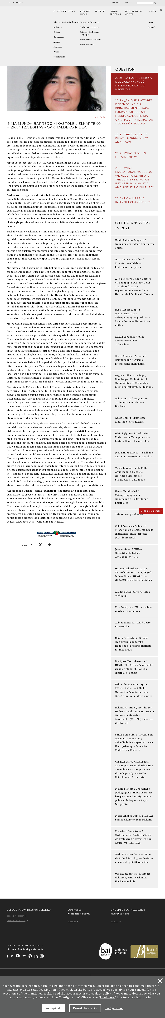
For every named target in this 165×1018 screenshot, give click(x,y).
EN (21, 3)
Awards (56, 42)
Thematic (85, 14)
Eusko (64, 11)
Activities (57, 27)
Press (56, 52)
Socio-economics (87, 44)
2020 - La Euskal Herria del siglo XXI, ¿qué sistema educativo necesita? (133, 83)
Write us (73, 921)
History (56, 32)
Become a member (151, 511)
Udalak (115, 13)
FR (17, 3)
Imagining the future (89, 22)
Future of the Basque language (89, 33)
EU (9, 3)
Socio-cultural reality (89, 27)
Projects (100, 11)
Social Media (59, 57)
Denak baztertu (85, 1008)
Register (116, 3)
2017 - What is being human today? (130, 155)
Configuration (114, 1008)
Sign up (116, 921)
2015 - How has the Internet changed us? (133, 200)
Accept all (54, 1008)
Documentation (134, 13)
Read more (107, 997)
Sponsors (57, 47)
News (152, 11)
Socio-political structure (90, 39)
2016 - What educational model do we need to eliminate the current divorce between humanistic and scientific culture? (134, 177)
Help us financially (17, 921)
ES (13, 3)
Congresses (58, 37)
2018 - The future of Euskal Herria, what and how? (131, 138)
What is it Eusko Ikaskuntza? (66, 22)
